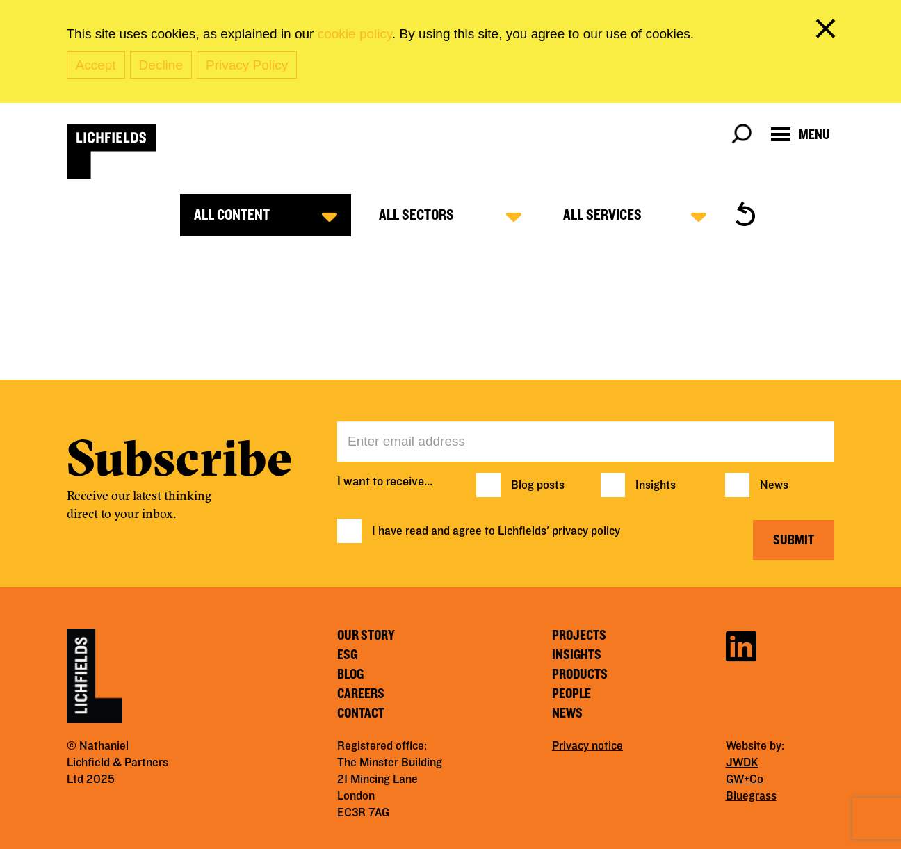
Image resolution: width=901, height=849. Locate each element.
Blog (350, 674)
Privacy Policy (247, 65)
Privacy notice (587, 746)
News (774, 485)
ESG (347, 655)
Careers (360, 694)
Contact (360, 713)
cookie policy (355, 33)
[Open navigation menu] (800, 134)
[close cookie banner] (828, 31)
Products (580, 674)
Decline (161, 65)
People (571, 694)
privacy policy (586, 531)
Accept (96, 65)
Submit (793, 540)
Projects (579, 635)
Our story (366, 635)
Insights (655, 485)
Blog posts (538, 485)
